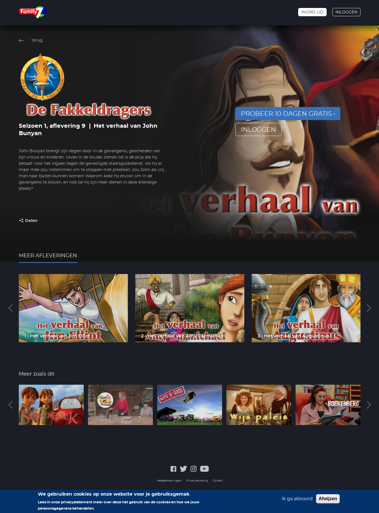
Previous (10, 308)
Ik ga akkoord (297, 500)
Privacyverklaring (197, 480)
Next (368, 308)
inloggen (258, 130)
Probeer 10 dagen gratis (286, 114)
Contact (217, 480)
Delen (31, 221)
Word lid (312, 12)
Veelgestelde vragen (169, 480)
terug (37, 40)
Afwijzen (328, 499)
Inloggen (346, 12)
